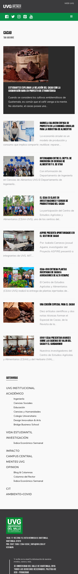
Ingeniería (19, 398)
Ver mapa (10, 547)
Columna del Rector (24, 476)
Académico (15, 393)
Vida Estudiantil (19, 432)
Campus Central (19, 456)
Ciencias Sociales (23, 403)
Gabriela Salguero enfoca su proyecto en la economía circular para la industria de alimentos (57, 126)
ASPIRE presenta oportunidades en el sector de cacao (57, 234)
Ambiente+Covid (19, 494)
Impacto (12, 450)
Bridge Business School (26, 424)
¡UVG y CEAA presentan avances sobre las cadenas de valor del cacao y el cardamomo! (55, 341)
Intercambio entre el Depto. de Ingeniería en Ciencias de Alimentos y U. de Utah (56, 161)
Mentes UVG (15, 461)
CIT (8, 488)
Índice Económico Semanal (28, 443)
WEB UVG (69, 3)
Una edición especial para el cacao (57, 304)
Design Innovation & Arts (27, 420)
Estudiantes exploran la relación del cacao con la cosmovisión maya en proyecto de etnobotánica (34, 89)
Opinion (12, 467)
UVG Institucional (20, 388)
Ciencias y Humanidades (27, 411)
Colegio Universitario (25, 415)
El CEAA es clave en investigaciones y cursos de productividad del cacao (54, 201)
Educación (19, 407)
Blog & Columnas (23, 472)
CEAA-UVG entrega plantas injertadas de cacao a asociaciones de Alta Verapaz (54, 272)
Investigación (17, 437)
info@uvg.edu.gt (38, 544)
